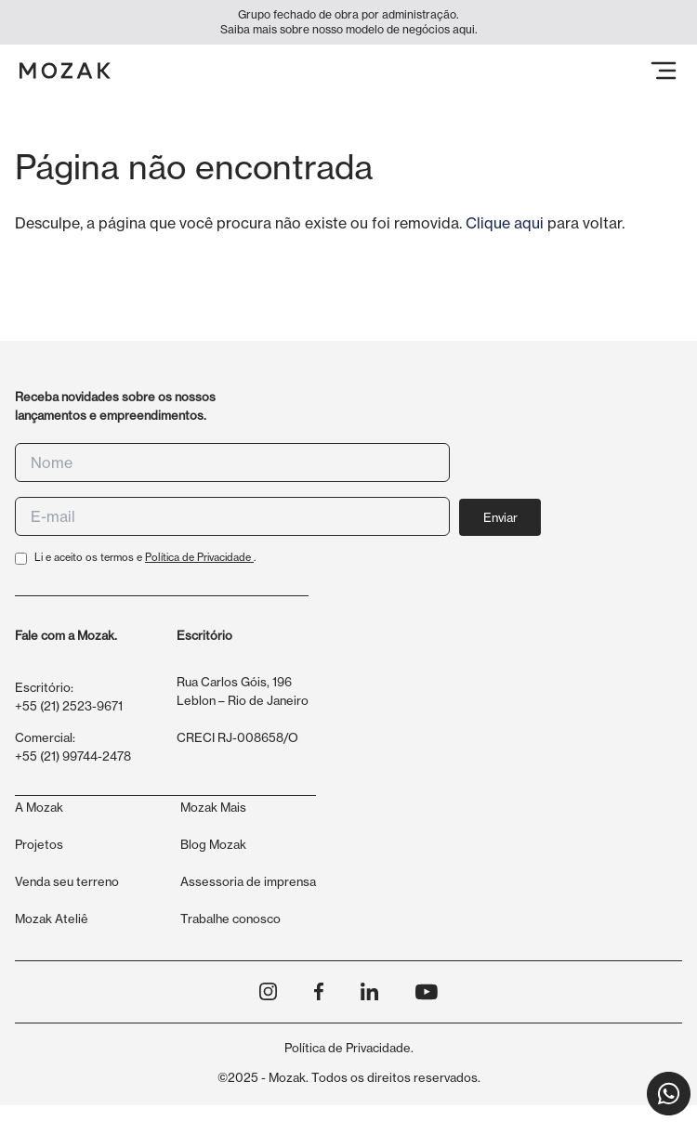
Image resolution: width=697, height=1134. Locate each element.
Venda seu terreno (67, 881)
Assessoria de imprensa (248, 881)
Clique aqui (505, 223)
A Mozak (39, 807)
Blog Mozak (213, 844)
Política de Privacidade (199, 557)
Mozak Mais (213, 807)
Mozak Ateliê (51, 918)
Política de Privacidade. (349, 1047)
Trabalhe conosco (230, 918)
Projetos (39, 844)
